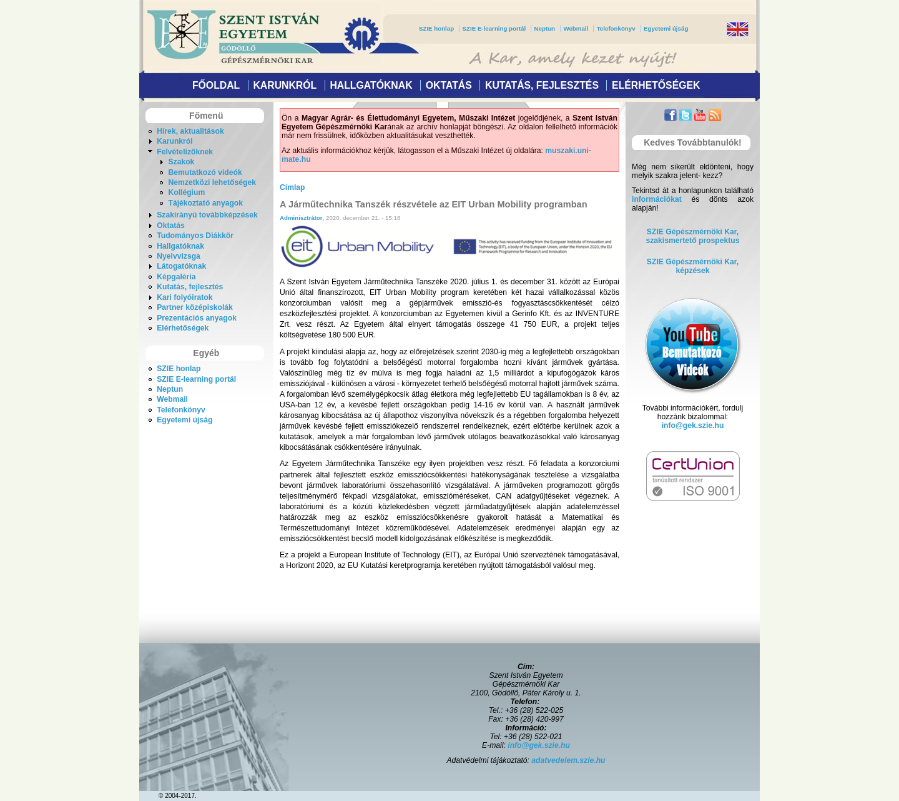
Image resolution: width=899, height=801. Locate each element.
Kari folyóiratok (184, 297)
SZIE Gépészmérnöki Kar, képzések (693, 266)
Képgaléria (176, 276)
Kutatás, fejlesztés (542, 85)
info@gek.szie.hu (693, 425)
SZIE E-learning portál (494, 28)
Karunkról (285, 85)
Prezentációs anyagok (197, 318)
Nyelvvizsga (178, 256)
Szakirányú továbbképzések (207, 215)
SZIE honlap (436, 28)
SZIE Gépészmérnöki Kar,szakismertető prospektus (693, 236)
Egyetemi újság (666, 28)
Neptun (544, 28)
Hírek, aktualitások (190, 131)
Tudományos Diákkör (195, 235)
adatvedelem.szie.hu (568, 760)
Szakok (181, 161)
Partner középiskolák (195, 307)
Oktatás (449, 85)
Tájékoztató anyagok (205, 203)
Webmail (575, 28)
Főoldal (216, 85)
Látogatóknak (181, 266)
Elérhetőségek (656, 85)
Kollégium (186, 192)
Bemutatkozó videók (205, 172)
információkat (657, 199)
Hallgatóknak (371, 85)
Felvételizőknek (185, 151)
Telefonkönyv (616, 28)
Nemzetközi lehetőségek (212, 182)
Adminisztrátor (301, 217)
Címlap (292, 187)
